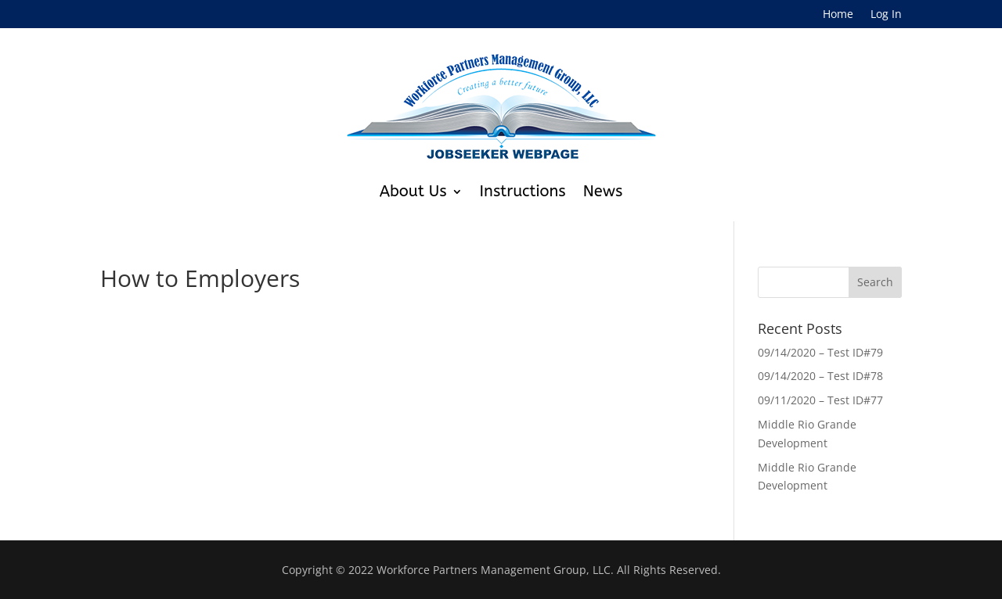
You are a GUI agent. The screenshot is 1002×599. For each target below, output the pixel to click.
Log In (886, 15)
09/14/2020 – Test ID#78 (820, 375)
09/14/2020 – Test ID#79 (820, 352)
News (603, 191)
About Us (413, 191)
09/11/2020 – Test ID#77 (820, 400)
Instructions (523, 191)
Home (838, 15)
